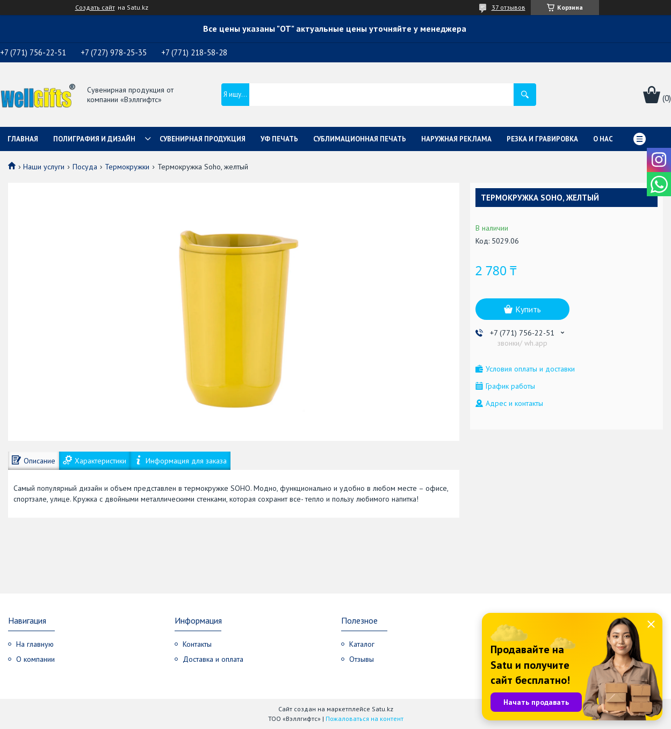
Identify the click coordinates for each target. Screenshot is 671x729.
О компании (35, 659)
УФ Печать (279, 139)
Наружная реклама (456, 139)
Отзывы (361, 659)
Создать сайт (95, 7)
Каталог (361, 644)
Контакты (197, 644)
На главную (35, 644)
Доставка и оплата (213, 659)
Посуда (85, 166)
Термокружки (127, 166)
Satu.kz (382, 709)
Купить (528, 309)
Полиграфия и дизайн (94, 139)
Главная (23, 139)
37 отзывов (508, 7)
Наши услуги (43, 166)
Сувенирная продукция (203, 139)
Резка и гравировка (542, 139)
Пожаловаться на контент (364, 718)
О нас (603, 139)
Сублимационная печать (359, 139)
